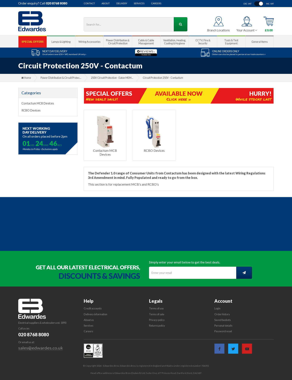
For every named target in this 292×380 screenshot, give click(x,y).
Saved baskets (222, 320)
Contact (89, 3)
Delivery (121, 3)
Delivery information (95, 314)
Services (139, 3)
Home (26, 77)
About (106, 3)
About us (89, 320)
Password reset (223, 331)
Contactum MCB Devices (37, 103)
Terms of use (156, 308)
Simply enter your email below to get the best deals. (184, 262)
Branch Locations (218, 30)
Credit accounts (93, 308)
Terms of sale (156, 314)
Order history (222, 314)
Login (217, 308)
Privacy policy (157, 320)
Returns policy (157, 325)
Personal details (223, 325)
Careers (156, 3)
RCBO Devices (31, 110)
